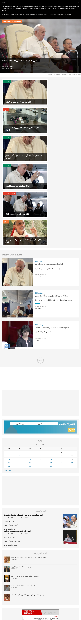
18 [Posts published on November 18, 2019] (9, 378)
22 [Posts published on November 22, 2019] (51, 378)
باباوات (45, 82)
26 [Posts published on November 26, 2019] (19, 382)
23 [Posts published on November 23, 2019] (61, 378)
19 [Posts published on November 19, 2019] (19, 378)
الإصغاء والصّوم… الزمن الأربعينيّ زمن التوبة (23, 501)
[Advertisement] (40, 294)
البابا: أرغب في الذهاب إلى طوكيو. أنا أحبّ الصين (51, 212)
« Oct (5, 386)
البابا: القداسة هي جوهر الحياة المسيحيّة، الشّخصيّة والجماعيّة (23, 431)
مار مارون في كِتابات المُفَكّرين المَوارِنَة (21, 483)
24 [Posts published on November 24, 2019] (72, 378)
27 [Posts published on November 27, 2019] (30, 382)
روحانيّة (45, 138)
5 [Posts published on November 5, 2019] (19, 371)
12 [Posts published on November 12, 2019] (19, 375)
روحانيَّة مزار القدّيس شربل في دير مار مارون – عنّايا (25, 492)
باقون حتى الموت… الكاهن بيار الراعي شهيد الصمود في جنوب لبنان (28, 473)
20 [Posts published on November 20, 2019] (30, 378)
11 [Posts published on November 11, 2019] (9, 375)
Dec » (9, 386)
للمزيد (40, 276)
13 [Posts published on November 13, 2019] (30, 375)
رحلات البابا (7, 82)
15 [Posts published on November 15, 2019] (51, 375)
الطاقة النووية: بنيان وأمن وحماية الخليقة (49, 180)
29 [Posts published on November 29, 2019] (51, 382)
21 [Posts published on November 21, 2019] (40, 378)
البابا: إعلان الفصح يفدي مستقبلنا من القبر (17, 447)
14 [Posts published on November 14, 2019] (40, 375)
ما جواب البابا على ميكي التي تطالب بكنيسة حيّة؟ (52, 243)
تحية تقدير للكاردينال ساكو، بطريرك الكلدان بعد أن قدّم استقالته (28, 511)
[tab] (31, 528)
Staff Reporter (7, 68)
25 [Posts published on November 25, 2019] (9, 382)
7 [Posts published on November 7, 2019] (40, 371)
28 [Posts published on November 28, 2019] (40, 382)
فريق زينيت (38, 192)
